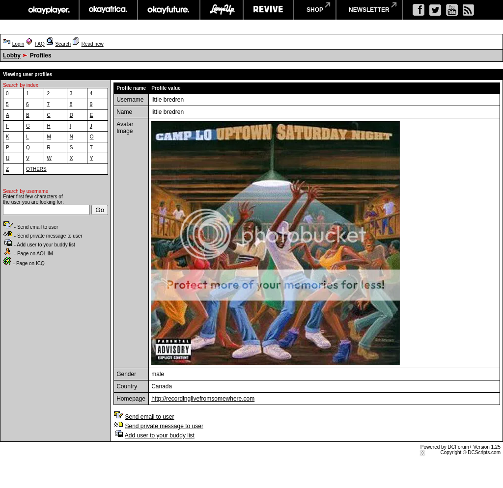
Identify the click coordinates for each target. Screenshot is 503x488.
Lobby (12, 55)
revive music (268, 10)
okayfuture (168, 10)
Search (63, 44)
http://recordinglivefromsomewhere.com (202, 398)
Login (18, 44)
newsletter (369, 9)
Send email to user (149, 416)
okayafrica (108, 10)
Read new (93, 44)
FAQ (40, 44)
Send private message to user (164, 426)
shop (315, 9)
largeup (221, 10)
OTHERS (36, 169)
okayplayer (48, 10)
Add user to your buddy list (160, 435)
